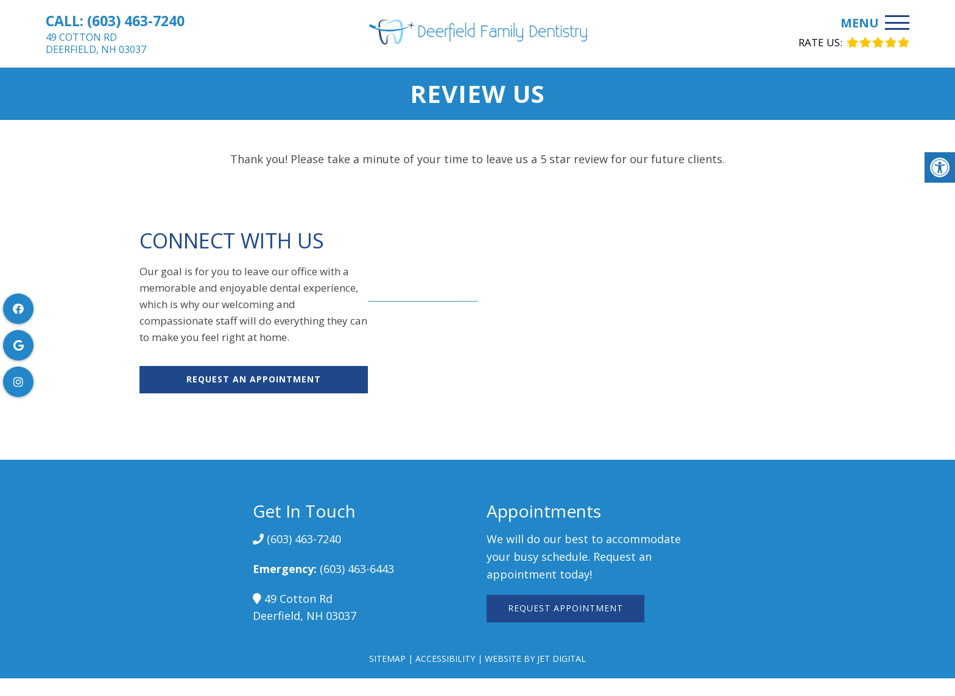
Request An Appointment (253, 379)
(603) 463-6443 (357, 568)
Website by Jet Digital (535, 658)
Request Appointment (565, 608)
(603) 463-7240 (136, 20)
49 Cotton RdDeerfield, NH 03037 (96, 42)
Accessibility (445, 658)
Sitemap (387, 658)
